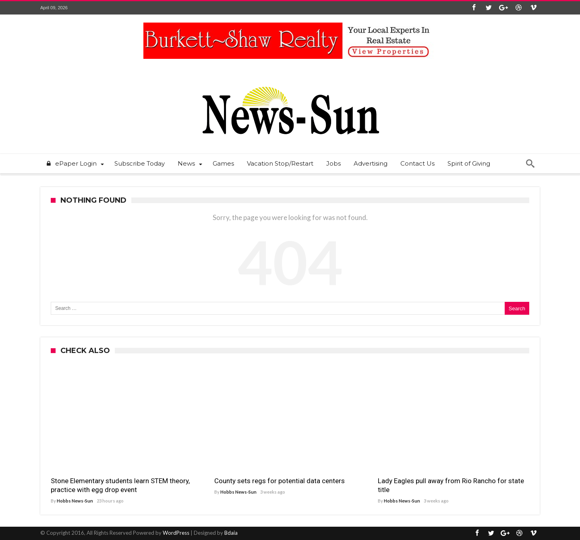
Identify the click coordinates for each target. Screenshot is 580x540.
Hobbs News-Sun (75, 500)
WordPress (176, 533)
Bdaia (231, 533)
